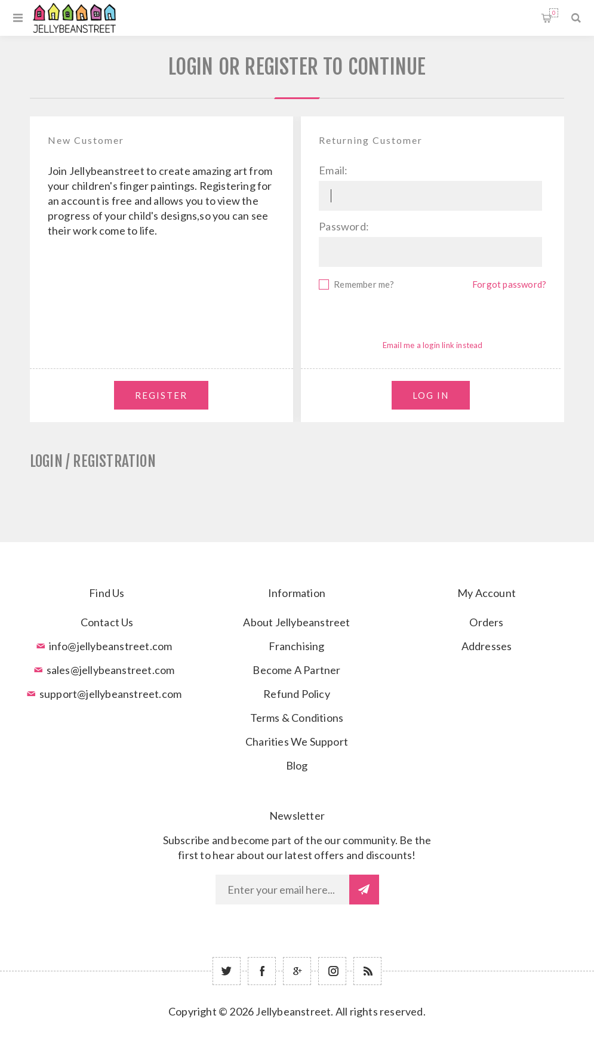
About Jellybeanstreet (296, 622)
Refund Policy (296, 693)
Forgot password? (509, 284)
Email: (333, 170)
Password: (344, 226)
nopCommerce (326, 1029)
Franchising (296, 646)
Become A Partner (296, 669)
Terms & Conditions (297, 717)
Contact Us (107, 622)
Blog (297, 765)
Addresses (486, 646)
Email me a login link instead (433, 345)
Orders (486, 622)
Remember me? (364, 284)
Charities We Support (296, 741)
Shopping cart (553, 12)
